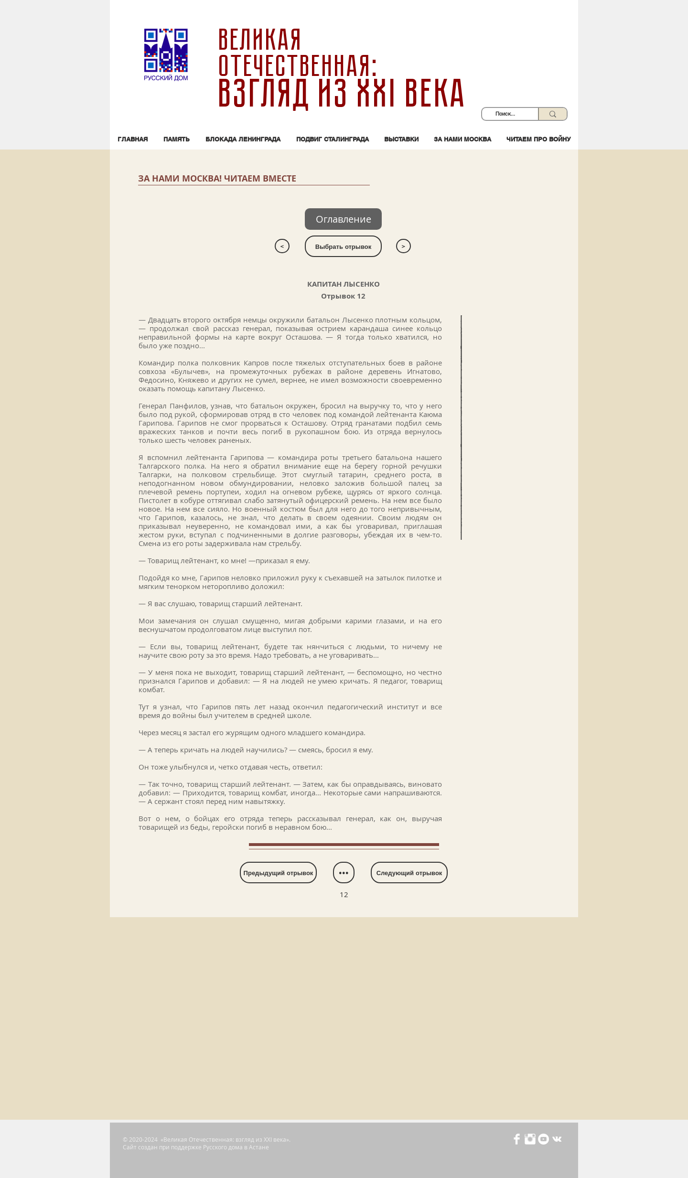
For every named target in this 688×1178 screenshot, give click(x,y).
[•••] (344, 872)
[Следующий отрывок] (409, 872)
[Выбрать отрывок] (343, 246)
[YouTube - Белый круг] (543, 1139)
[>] (403, 246)
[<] (282, 246)
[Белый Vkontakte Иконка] (556, 1139)
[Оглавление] (343, 219)
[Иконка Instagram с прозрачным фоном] (530, 1139)
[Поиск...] (505, 114)
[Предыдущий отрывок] (278, 872)
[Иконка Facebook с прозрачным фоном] (516, 1139)
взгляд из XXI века (343, 94)
